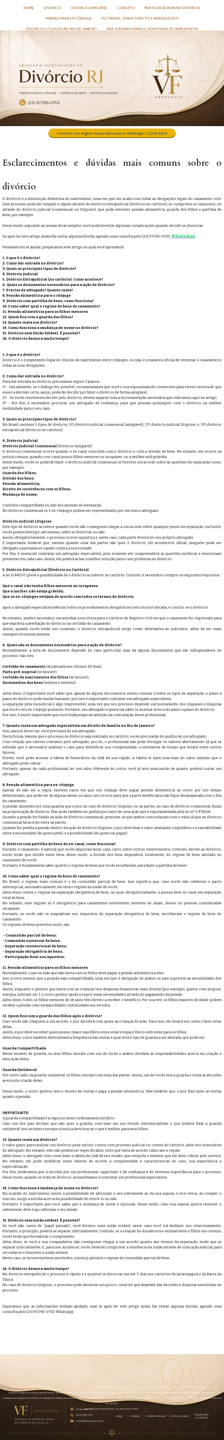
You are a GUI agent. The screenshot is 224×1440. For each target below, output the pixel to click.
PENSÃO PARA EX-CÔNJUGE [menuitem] (68, 18)
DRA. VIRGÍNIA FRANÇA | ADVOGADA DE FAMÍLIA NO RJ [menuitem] (152, 29)
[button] (112, 133)
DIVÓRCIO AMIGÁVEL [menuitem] (89, 8)
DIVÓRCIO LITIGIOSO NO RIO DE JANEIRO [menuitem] (61, 29)
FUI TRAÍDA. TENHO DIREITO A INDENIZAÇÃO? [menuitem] (140, 18)
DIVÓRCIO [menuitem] (53, 8)
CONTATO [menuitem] (126, 8)
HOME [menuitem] (29, 8)
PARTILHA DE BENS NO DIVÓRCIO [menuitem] (172, 8)
